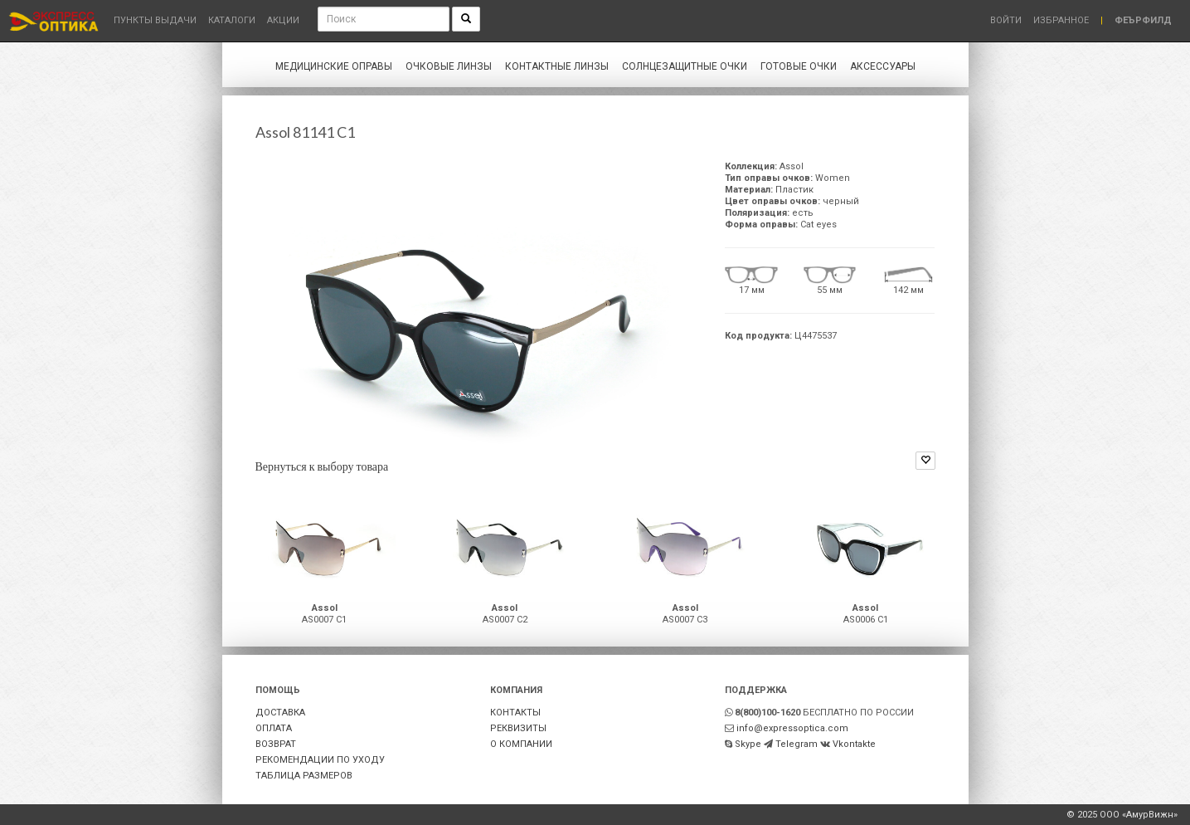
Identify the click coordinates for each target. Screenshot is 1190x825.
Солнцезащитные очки (684, 66)
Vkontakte (854, 744)
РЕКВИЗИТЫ (518, 728)
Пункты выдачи (155, 20)
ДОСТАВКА (280, 712)
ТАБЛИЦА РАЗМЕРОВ (303, 775)
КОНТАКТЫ (515, 712)
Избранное (1061, 20)
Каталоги (231, 20)
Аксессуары (883, 66)
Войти (1006, 20)
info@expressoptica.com (792, 728)
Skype (748, 744)
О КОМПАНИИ (521, 744)
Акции (283, 20)
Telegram (796, 744)
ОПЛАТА (273, 728)
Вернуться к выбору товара (322, 466)
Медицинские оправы (333, 66)
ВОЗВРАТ (275, 744)
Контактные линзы (557, 66)
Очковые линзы (449, 66)
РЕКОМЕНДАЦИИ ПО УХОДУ (320, 759)
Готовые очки (798, 66)
